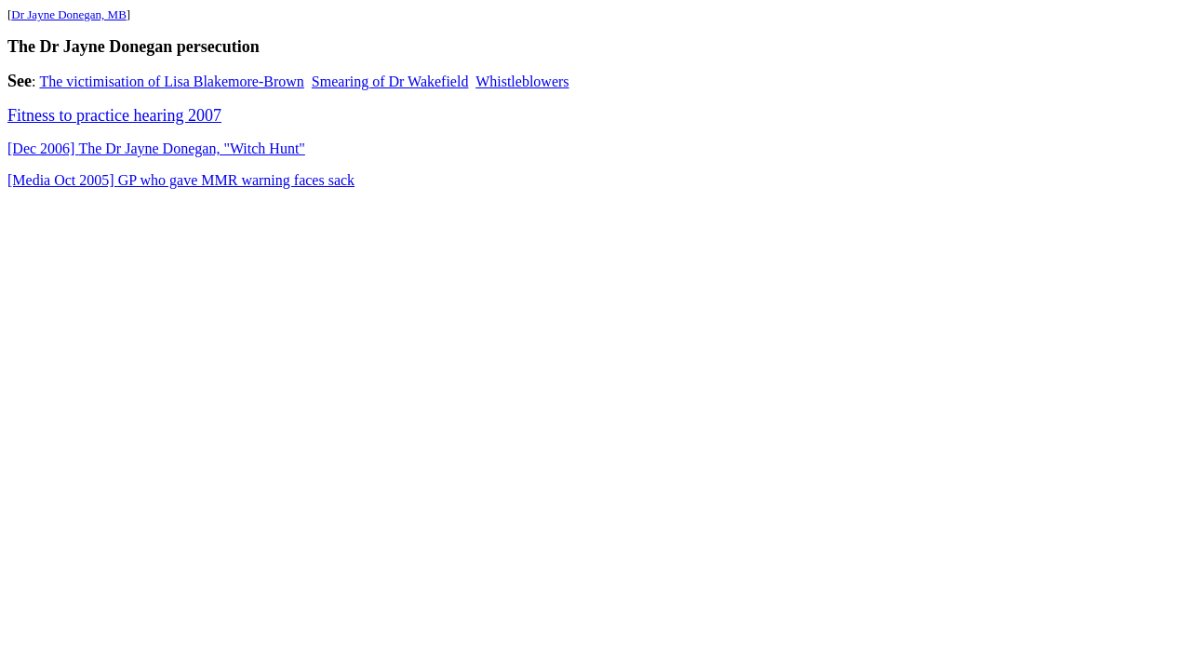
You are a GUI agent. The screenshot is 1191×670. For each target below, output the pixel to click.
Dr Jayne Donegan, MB (68, 14)
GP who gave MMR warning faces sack (181, 180)
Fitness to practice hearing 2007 (114, 115)
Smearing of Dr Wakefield (390, 81)
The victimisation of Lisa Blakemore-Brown (171, 81)
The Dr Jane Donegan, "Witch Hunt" (156, 148)
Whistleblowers (522, 81)
